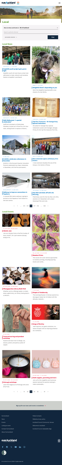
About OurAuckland (7, 432)
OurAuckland (5, 416)
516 (31, 206)
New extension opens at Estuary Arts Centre (45, 159)
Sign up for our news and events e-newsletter (31, 406)
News (3, 419)
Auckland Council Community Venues (43, 422)
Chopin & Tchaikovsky (40, 292)
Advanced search (11, 37)
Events (3, 422)
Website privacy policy (39, 419)
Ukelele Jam (7, 231)
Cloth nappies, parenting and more (44, 378)
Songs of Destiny (38, 324)
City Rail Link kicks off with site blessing (43, 193)
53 (31, 391)
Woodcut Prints (38, 255)
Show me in (11, 28)
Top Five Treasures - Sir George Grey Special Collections (45, 122)
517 (34, 206)
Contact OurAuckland (8, 429)
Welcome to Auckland (39, 425)
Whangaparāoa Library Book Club (14, 289)
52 (27, 391)
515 (28, 206)
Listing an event (6, 425)
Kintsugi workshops (10, 382)
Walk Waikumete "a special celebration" (12, 121)
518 (38, 206)
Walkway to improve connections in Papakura (15, 193)
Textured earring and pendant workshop (13, 337)
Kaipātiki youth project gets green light (14, 70)
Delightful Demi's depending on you (45, 88)
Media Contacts (37, 416)
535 (45, 206)
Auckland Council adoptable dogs (42, 429)
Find (53, 37)
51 (24, 391)
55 (38, 391)
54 (34, 391)
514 (24, 206)
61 (44, 391)
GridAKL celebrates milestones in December (14, 160)
